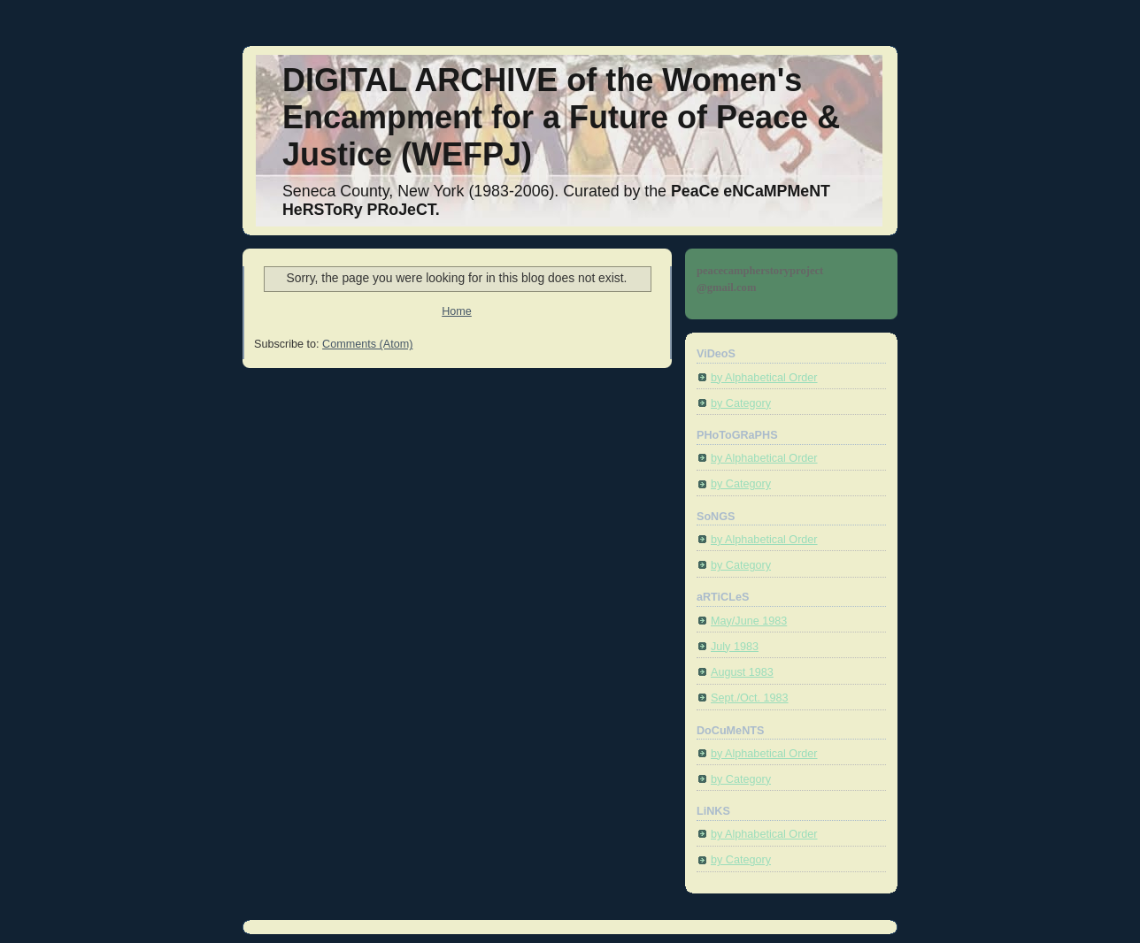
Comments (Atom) (367, 344)
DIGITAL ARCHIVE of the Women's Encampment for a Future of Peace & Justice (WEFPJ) (561, 117)
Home (457, 311)
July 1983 (735, 646)
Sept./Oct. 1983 (750, 698)
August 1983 (742, 672)
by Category (741, 403)
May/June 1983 (749, 621)
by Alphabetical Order (764, 378)
